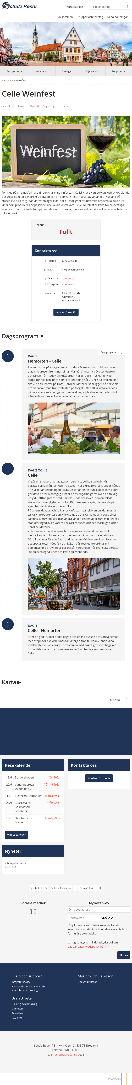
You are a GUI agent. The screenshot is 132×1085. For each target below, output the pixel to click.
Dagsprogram (20, 336)
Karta (9, 682)
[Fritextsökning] (107, 7)
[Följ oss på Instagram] (35, 911)
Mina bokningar (117, 17)
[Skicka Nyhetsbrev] (123, 955)
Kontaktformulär (66, 312)
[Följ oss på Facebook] (31, 911)
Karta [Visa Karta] (65, 106)
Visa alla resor (16, 835)
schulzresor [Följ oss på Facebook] (68, 278)
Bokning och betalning (24, 1004)
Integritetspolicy (21, 981)
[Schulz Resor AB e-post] (64, 1055)
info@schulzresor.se (73, 269)
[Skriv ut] (118, 699)
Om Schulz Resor (87, 981)
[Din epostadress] (99, 909)
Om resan (17, 1008)
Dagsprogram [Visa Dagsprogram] (50, 106)
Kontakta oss (75, 7)
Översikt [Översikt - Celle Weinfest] (34, 106)
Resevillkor (18, 1013)
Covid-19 (17, 1017)
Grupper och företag (89, 17)
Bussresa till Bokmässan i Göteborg (23, 807)
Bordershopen (24, 777)
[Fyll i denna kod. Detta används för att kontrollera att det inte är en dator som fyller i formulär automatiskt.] (84, 918)
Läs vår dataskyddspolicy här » (87, 946)
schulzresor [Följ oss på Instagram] (68, 284)
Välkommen (65, 17)
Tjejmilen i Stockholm (28, 796)
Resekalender (18, 765)
